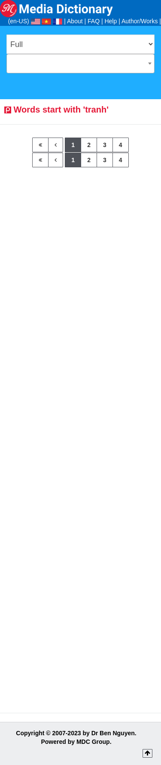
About (75, 21)
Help (110, 21)
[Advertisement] (80, 248)
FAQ (94, 21)
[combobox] (80, 63)
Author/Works (140, 21)
